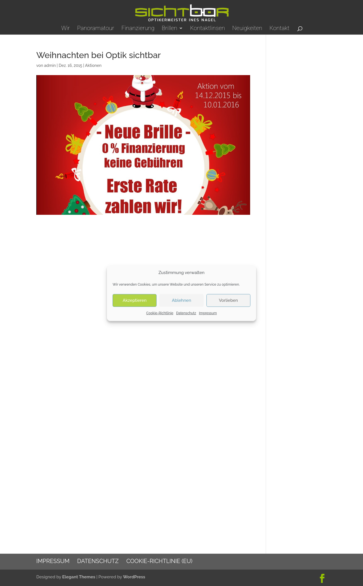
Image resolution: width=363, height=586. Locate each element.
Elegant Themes (78, 576)
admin (50, 65)
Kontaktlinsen (207, 28)
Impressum (208, 313)
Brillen (169, 28)
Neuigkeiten (247, 28)
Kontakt (279, 28)
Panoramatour (95, 28)
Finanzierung (138, 28)
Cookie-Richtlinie (160, 313)
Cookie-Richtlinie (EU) (159, 561)
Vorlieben (228, 300)
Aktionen (93, 65)
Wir (65, 28)
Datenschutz (186, 313)
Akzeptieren (135, 300)
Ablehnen (181, 300)
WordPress (134, 576)
